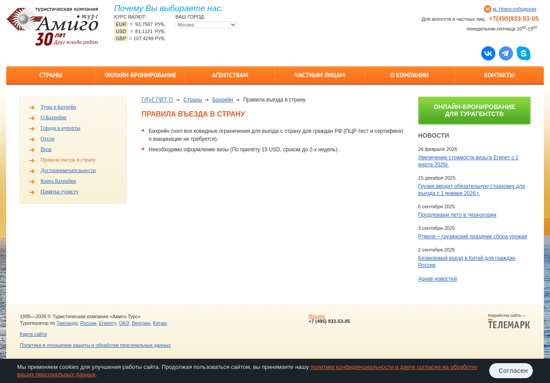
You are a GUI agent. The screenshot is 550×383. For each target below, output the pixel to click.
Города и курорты (60, 128)
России (88, 323)
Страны (51, 75)
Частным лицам (320, 75)
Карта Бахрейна (58, 181)
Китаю (160, 323)
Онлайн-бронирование (140, 75)
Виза (46, 149)
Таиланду (67, 323)
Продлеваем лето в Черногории (457, 215)
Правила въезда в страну (68, 160)
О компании (409, 75)
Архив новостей (437, 279)
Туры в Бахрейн (58, 107)
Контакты (499, 75)
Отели (48, 138)
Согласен (513, 370)
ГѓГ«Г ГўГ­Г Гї (157, 100)
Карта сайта (33, 334)
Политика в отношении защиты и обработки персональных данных (95, 345)
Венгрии (141, 323)
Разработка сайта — (509, 321)
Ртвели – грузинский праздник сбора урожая (472, 236)
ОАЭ (124, 323)
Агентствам (230, 75)
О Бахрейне (54, 117)
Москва (316, 316)
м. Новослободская (514, 8)
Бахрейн (222, 100)
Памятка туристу (59, 191)
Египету (107, 323)
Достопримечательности (68, 170)
